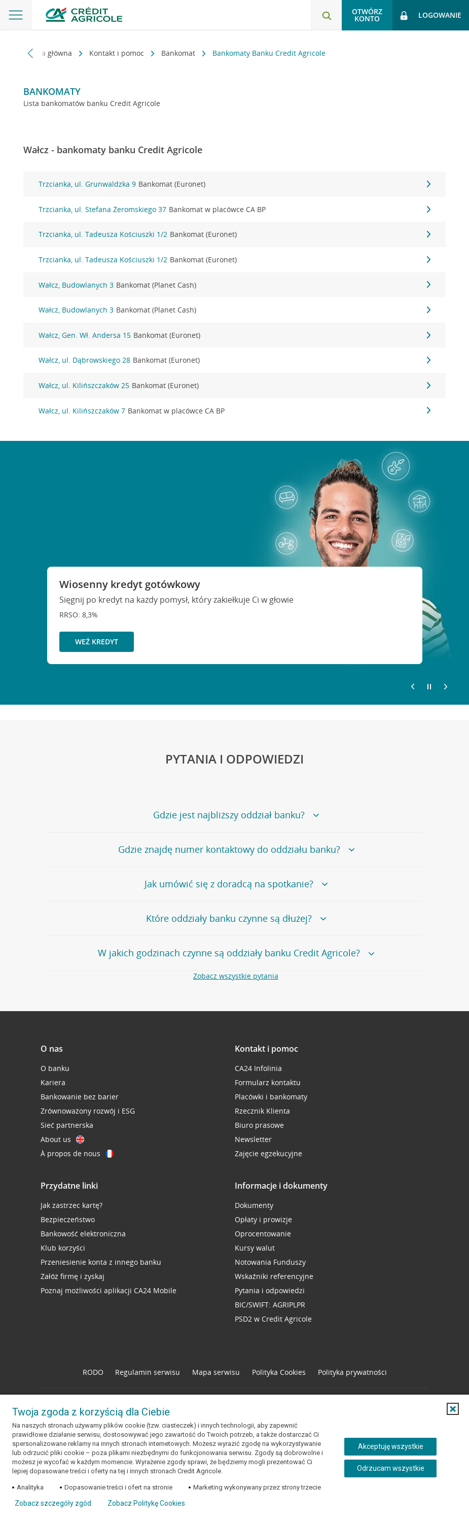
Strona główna (48, 53)
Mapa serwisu (216, 1372)
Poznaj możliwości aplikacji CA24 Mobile (108, 1290)
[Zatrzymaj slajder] (429, 687)
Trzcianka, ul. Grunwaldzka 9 (234, 184)
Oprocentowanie (263, 1233)
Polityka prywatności (352, 1372)
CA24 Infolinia (258, 1068)
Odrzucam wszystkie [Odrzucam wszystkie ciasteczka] (390, 1468)
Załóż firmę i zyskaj (72, 1276)
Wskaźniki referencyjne (274, 1276)
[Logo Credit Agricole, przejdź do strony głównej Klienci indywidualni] (84, 14)
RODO (93, 1372)
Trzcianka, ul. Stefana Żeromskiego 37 (234, 209)
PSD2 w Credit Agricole (273, 1319)
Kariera (53, 1082)
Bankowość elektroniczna (83, 1233)
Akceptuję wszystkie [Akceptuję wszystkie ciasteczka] (390, 1446)
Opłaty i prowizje (263, 1219)
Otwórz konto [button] (367, 15)
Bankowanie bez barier (80, 1096)
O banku (55, 1068)
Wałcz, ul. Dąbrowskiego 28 (234, 360)
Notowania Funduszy (270, 1262)
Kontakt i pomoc (117, 53)
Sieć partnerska (67, 1125)
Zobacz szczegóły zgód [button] (53, 1503)
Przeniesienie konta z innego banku (101, 1262)
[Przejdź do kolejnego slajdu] (445, 687)
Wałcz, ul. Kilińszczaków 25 (234, 385)
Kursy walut (255, 1248)
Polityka (279, 1372)
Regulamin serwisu (147, 1372)
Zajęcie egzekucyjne (268, 1153)
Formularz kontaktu (268, 1082)
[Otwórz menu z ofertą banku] (15, 15)
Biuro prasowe (259, 1125)
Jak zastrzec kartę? (71, 1205)
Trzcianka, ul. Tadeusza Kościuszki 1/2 (234, 234)
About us (62, 1139)
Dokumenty (254, 1205)
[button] (453, 1409)
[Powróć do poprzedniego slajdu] (412, 686)
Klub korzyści (63, 1248)
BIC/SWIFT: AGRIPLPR (270, 1304)
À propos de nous (77, 1153)
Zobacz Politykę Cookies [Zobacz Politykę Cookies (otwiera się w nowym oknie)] (146, 1503)
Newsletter (253, 1139)
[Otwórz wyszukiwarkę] (326, 15)
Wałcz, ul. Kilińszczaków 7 (234, 411)
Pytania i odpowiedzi (270, 1290)
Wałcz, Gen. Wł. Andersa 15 (234, 335)
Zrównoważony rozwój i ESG (88, 1111)
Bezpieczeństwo (68, 1219)
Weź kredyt (96, 641)
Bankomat (179, 53)
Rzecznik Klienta (262, 1111)
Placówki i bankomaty (271, 1096)
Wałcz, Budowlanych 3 (234, 285)
